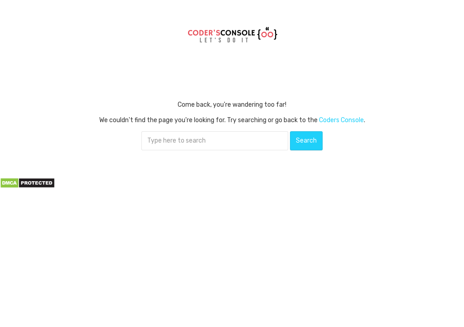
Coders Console (341, 120)
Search (306, 140)
